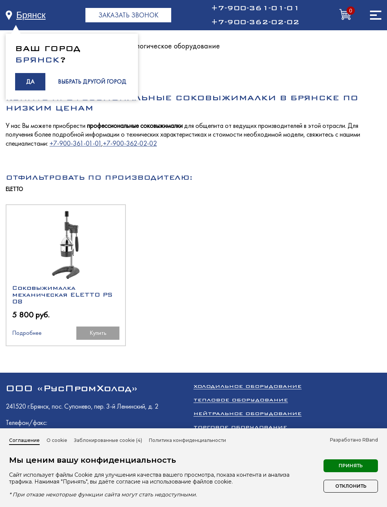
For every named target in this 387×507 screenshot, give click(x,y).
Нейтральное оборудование (248, 413)
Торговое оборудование (240, 427)
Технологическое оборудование (169, 46)
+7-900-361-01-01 (255, 8)
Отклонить (351, 486)
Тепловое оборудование (241, 400)
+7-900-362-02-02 (255, 22)
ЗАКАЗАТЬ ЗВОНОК (128, 15)
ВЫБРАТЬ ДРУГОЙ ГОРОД (92, 82)
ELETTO (14, 189)
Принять (351, 465)
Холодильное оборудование (248, 386)
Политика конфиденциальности (187, 440)
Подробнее (27, 333)
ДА (30, 82)
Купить (98, 333)
